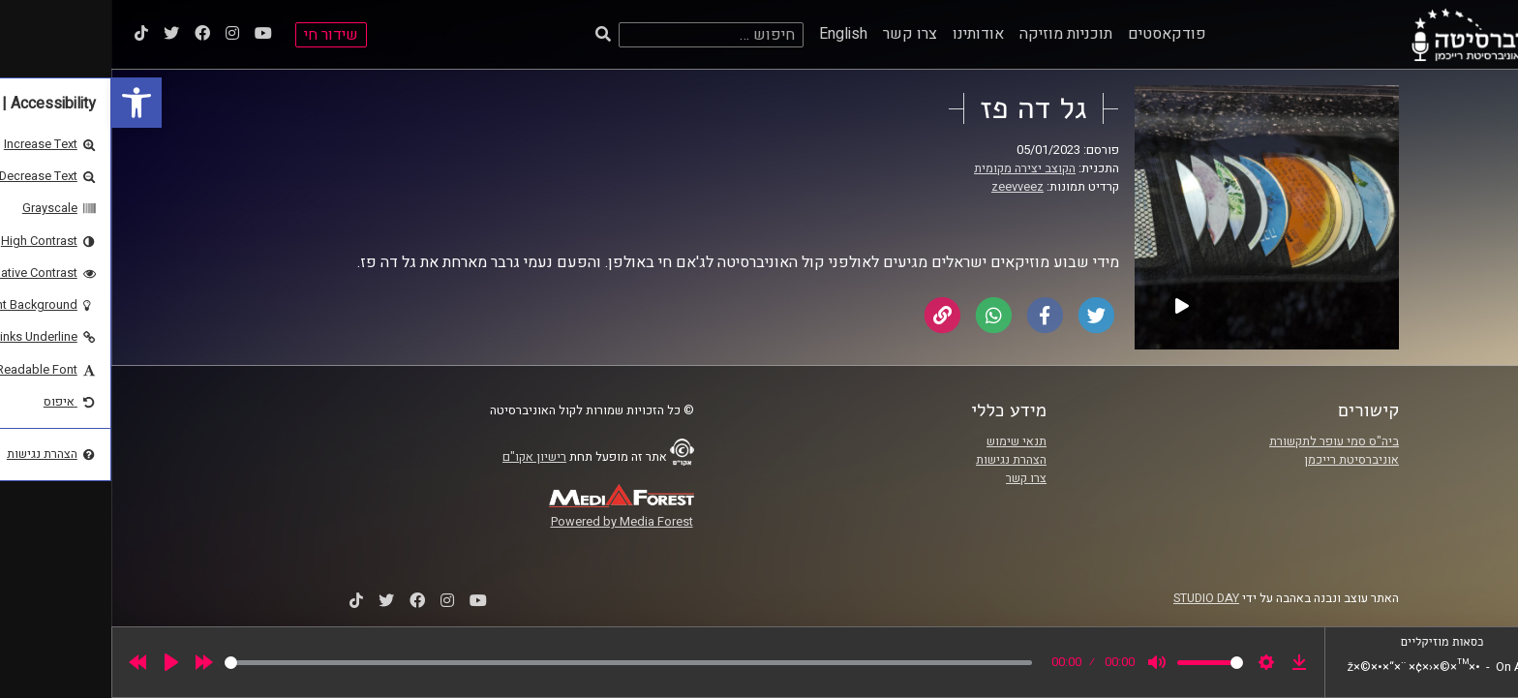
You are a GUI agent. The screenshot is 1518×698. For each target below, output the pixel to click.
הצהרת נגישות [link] (900, 460)
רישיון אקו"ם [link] (423, 457)
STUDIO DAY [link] (1095, 598)
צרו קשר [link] (799, 34)
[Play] (60, 662)
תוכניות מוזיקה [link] (954, 34)
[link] (25, 102)
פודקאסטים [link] (1056, 34)
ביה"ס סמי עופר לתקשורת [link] (1223, 441)
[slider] (517, 662)
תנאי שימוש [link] (905, 441)
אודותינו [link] (867, 34)
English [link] (732, 34)
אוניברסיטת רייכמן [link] (1240, 460)
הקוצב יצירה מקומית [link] (913, 168)
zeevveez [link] (906, 187)
